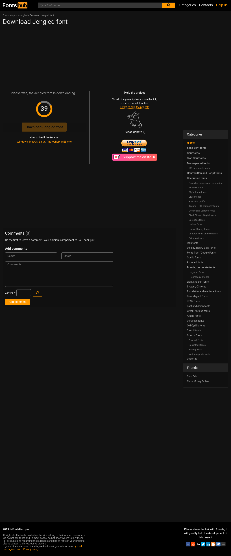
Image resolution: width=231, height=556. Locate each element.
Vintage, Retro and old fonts (203, 233)
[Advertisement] (89, 56)
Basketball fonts (197, 345)
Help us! (222, 5)
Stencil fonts (194, 330)
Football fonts (196, 340)
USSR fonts (193, 301)
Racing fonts (195, 349)
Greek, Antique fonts (198, 310)
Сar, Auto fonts (196, 272)
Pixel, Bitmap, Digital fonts (202, 215)
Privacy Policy (31, 549)
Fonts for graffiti (197, 201)
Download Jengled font (44, 127)
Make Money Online (198, 381)
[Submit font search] (168, 5)
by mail (78, 546)
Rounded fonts (195, 262)
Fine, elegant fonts (197, 296)
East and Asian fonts (198, 306)
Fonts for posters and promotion (206, 183)
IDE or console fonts (199, 168)
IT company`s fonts (199, 277)
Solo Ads (192, 376)
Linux (42, 141)
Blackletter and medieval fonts (204, 291)
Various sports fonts (199, 354)
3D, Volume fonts (197, 192)
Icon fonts (192, 242)
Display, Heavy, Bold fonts (201, 247)
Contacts (206, 5)
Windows (22, 141)
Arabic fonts (194, 315)
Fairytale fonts (196, 238)
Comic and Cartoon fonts (202, 210)
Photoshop (53, 141)
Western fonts (196, 187)
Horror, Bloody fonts (199, 229)
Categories (187, 5)
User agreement (12, 549)
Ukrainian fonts (195, 320)
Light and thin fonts (198, 281)
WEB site (66, 141)
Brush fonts (195, 196)
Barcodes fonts (197, 220)
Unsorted (192, 358)
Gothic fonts (194, 257)
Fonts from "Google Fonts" (202, 252)
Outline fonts (195, 224)
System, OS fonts (196, 286)
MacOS (33, 141)
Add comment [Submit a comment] (18, 301)
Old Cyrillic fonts (196, 325)
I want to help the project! (134, 107)
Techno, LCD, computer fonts (204, 206)
